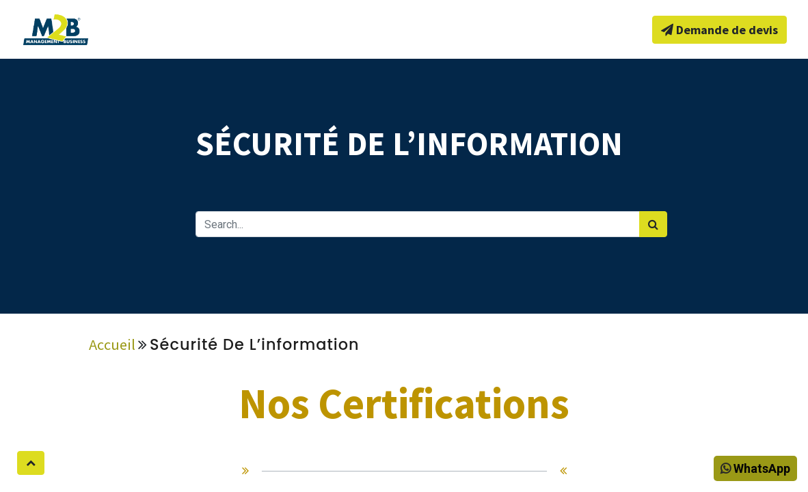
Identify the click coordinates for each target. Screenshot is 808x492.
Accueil (112, 344)
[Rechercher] (653, 224)
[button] (30, 463)
